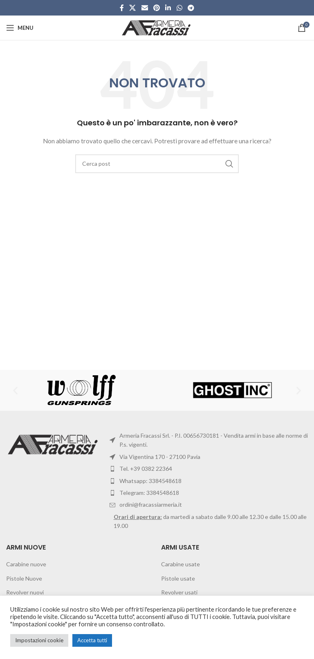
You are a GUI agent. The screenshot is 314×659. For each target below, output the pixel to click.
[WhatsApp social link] (179, 8)
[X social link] (133, 8)
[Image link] (53, 443)
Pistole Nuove (24, 578)
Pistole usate (178, 578)
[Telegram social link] (191, 8)
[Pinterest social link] (156, 8)
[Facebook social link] (121, 8)
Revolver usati (179, 592)
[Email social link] (144, 8)
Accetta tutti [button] (92, 640)
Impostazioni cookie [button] (39, 640)
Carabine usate (180, 564)
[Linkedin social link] (168, 8)
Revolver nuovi (25, 592)
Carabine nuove (26, 564)
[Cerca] (157, 163)
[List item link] (209, 480)
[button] (15, 390)
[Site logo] (157, 27)
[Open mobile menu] (20, 28)
